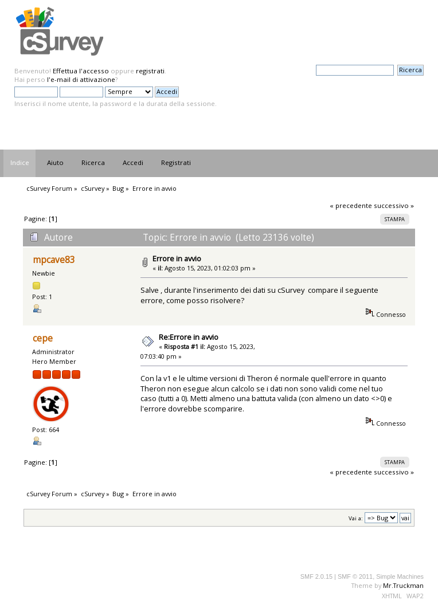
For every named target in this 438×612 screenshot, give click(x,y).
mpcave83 (54, 260)
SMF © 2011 (355, 576)
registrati (150, 70)
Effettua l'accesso (81, 70)
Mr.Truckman (403, 585)
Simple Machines (400, 576)
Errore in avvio (176, 258)
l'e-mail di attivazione (81, 79)
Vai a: (356, 518)
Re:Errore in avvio (188, 337)
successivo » (394, 205)
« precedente (351, 205)
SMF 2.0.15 (316, 576)
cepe (43, 338)
